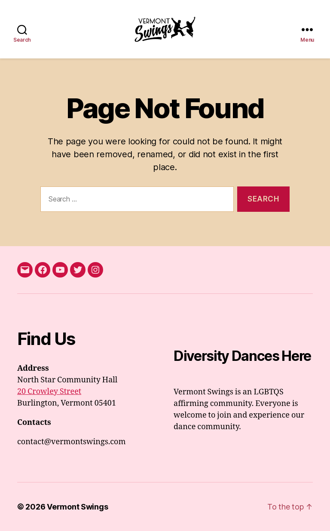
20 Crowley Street (49, 392)
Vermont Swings (77, 506)
